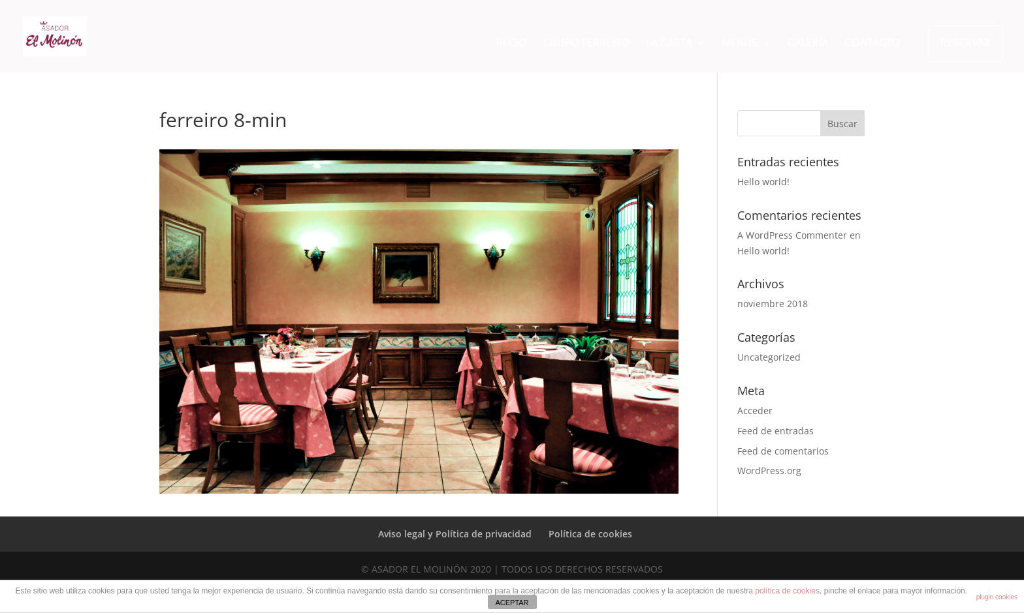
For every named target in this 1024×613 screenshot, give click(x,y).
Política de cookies (590, 534)
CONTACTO (872, 44)
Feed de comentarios (783, 451)
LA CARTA (669, 44)
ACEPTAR (511, 602)
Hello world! (763, 181)
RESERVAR (965, 42)
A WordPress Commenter (792, 235)
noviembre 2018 (772, 303)
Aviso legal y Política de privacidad (455, 534)
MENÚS (740, 44)
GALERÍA (808, 44)
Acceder (755, 410)
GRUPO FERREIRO (586, 44)
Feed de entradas (775, 431)
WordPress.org (769, 470)
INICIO (511, 44)
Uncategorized (769, 357)
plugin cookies (996, 597)
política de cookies (787, 590)
